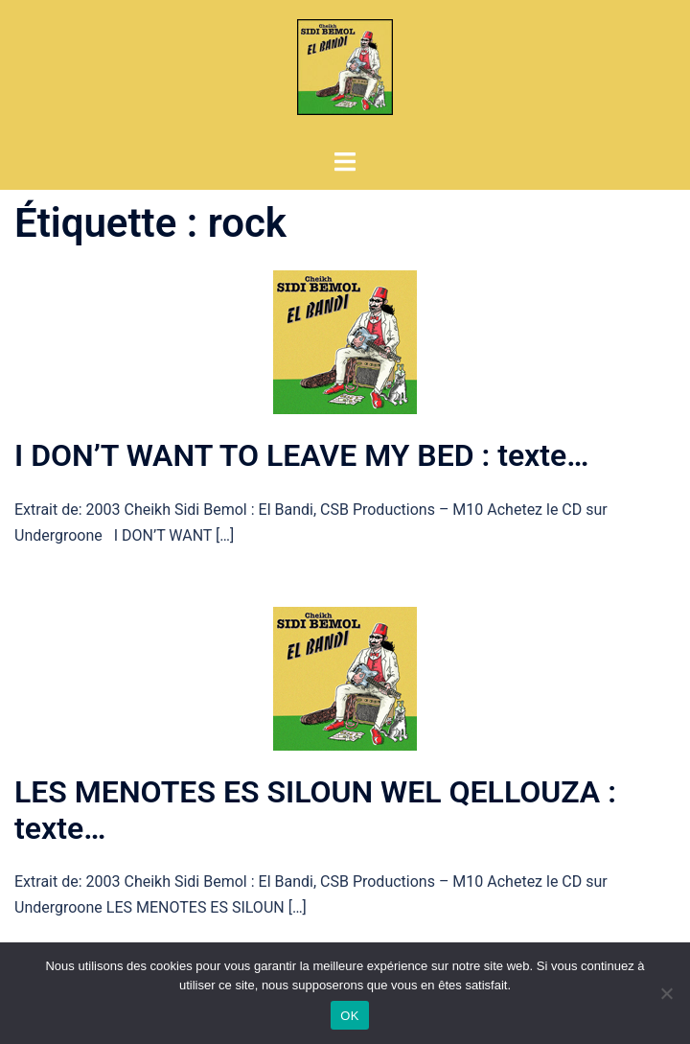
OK (349, 1016)
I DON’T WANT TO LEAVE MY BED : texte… (301, 455)
